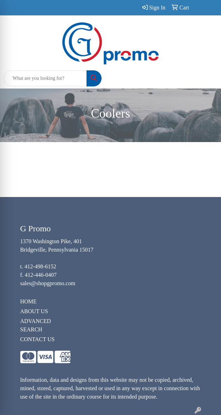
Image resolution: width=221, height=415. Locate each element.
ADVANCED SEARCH (35, 325)
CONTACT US (37, 339)
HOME (28, 301)
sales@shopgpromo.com (47, 283)
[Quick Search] (45, 78)
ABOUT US (34, 311)
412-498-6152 (40, 266)
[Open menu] (207, 78)
